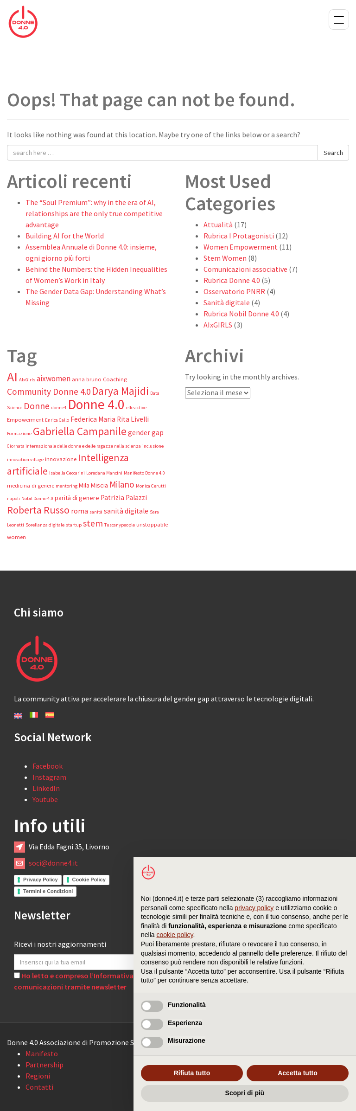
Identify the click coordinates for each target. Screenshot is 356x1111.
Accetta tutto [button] (298, 1073)
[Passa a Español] (49, 714)
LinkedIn (46, 788)
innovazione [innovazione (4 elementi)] (60, 459)
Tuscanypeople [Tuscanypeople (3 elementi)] (119, 525)
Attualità (218, 224)
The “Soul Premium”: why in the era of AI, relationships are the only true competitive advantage (94, 213)
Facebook (47, 766)
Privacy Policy (40, 879)
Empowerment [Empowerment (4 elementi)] (25, 419)
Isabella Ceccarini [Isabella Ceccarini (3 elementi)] (67, 473)
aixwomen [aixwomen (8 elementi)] (53, 378)
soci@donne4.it (53, 862)
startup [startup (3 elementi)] (74, 525)
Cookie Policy (89, 879)
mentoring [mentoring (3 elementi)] (66, 486)
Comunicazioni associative (245, 269)
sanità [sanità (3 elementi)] (95, 512)
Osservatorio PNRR (234, 291)
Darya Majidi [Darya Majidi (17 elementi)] (120, 391)
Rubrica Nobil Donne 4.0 (241, 313)
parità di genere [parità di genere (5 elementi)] (77, 498)
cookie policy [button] (174, 934)
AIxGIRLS (217, 324)
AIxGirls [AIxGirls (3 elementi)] (27, 380)
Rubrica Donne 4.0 (231, 280)
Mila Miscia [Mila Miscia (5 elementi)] (93, 485)
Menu (339, 19)
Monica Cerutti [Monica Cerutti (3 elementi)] (151, 486)
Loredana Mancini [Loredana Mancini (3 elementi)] (104, 473)
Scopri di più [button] (245, 1093)
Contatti (39, 1087)
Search (333, 152)
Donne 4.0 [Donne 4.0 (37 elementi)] (96, 404)
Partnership (44, 1064)
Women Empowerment (240, 246)
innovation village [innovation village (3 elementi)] (25, 459)
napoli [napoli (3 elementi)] (13, 498)
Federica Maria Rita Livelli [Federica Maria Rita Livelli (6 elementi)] (109, 419)
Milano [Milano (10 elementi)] (121, 484)
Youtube (45, 799)
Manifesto (41, 1053)
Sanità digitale (226, 302)
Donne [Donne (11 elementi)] (37, 405)
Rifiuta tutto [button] (192, 1073)
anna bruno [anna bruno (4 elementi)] (87, 379)
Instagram (49, 777)
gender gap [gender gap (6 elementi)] (146, 432)
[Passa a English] (18, 715)
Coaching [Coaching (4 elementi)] (115, 379)
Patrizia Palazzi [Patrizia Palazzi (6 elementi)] (124, 497)
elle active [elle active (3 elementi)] (136, 408)
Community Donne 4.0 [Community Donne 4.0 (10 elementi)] (48, 391)
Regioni (37, 1075)
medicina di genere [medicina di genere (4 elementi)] (30, 485)
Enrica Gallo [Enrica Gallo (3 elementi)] (57, 420)
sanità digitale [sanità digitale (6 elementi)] (126, 511)
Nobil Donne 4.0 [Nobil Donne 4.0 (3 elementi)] (37, 498)
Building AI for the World (64, 235)
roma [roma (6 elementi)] (79, 511)
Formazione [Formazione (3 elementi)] (19, 433)
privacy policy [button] (254, 908)
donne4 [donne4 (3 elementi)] (58, 408)
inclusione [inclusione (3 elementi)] (153, 446)
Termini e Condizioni (48, 891)
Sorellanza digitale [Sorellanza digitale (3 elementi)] (44, 525)
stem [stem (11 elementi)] (93, 523)
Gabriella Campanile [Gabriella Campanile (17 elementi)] (80, 431)
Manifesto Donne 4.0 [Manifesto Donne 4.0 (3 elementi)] (144, 473)
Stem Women (225, 258)
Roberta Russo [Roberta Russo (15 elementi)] (38, 509)
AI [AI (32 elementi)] (12, 376)
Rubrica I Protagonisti (238, 235)
